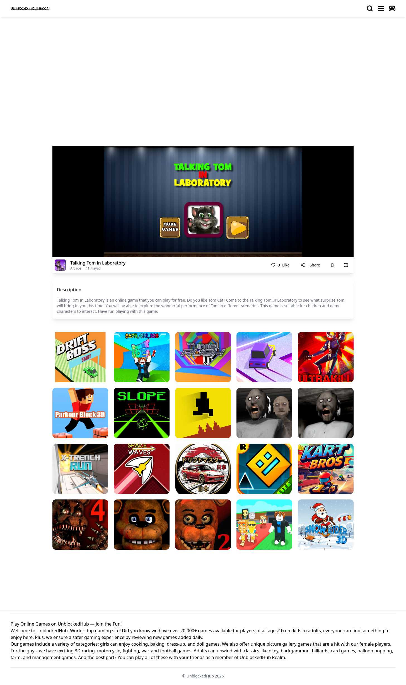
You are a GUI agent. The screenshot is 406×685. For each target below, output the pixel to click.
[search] (369, 8)
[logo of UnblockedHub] (30, 8)
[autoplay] (392, 8)
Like (280, 265)
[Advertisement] (203, 63)
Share (310, 265)
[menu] (381, 8)
